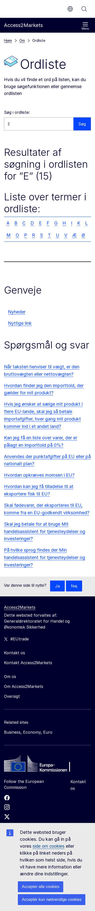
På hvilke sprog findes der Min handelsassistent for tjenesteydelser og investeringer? (44, 557)
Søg (84, 9)
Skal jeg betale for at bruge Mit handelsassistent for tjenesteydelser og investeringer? (44, 531)
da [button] (70, 9)
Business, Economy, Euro (28, 732)
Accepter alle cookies (40, 887)
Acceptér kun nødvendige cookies (51, 899)
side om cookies (48, 846)
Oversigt (12, 696)
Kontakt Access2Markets (28, 662)
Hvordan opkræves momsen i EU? (39, 475)
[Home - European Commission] (40, 764)
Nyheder (17, 311)
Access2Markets (19, 607)
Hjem (8, 40)
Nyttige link (20, 323)
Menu (85, 26)
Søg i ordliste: (17, 112)
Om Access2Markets (23, 686)
